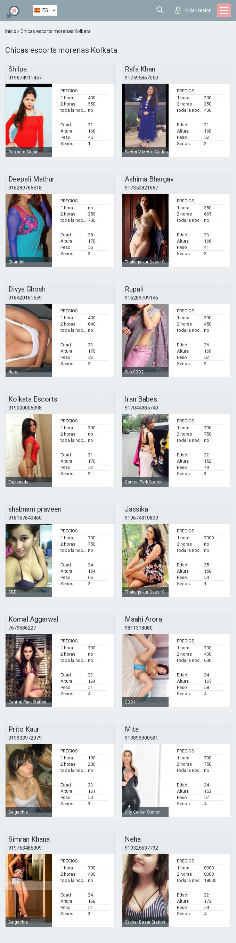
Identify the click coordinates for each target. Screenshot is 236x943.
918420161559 (25, 298)
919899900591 (141, 738)
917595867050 (141, 78)
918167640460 (25, 518)
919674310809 (141, 518)
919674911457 (25, 78)
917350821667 (141, 188)
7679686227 (22, 628)
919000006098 (25, 408)
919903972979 (25, 738)
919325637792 (141, 848)
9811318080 (139, 628)
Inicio (11, 31)
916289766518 (25, 188)
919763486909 (25, 848)
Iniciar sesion (194, 10)
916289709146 (141, 298)
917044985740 (141, 408)
